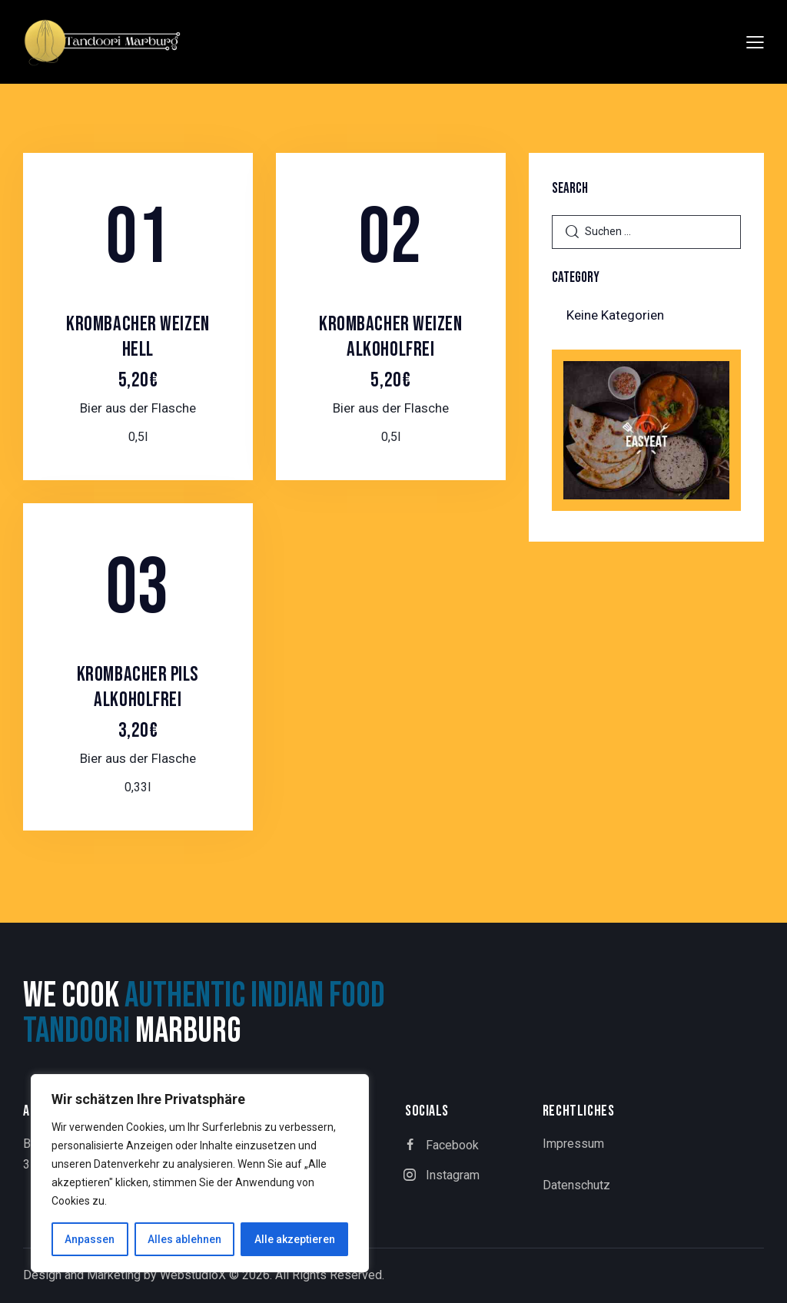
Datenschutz (576, 1185)
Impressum (573, 1143)
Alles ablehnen (184, 1239)
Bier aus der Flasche (138, 408)
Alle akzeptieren (294, 1239)
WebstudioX (193, 1275)
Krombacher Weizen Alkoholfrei (391, 352)
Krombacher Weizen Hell (138, 352)
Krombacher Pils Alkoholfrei (138, 702)
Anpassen (90, 1239)
